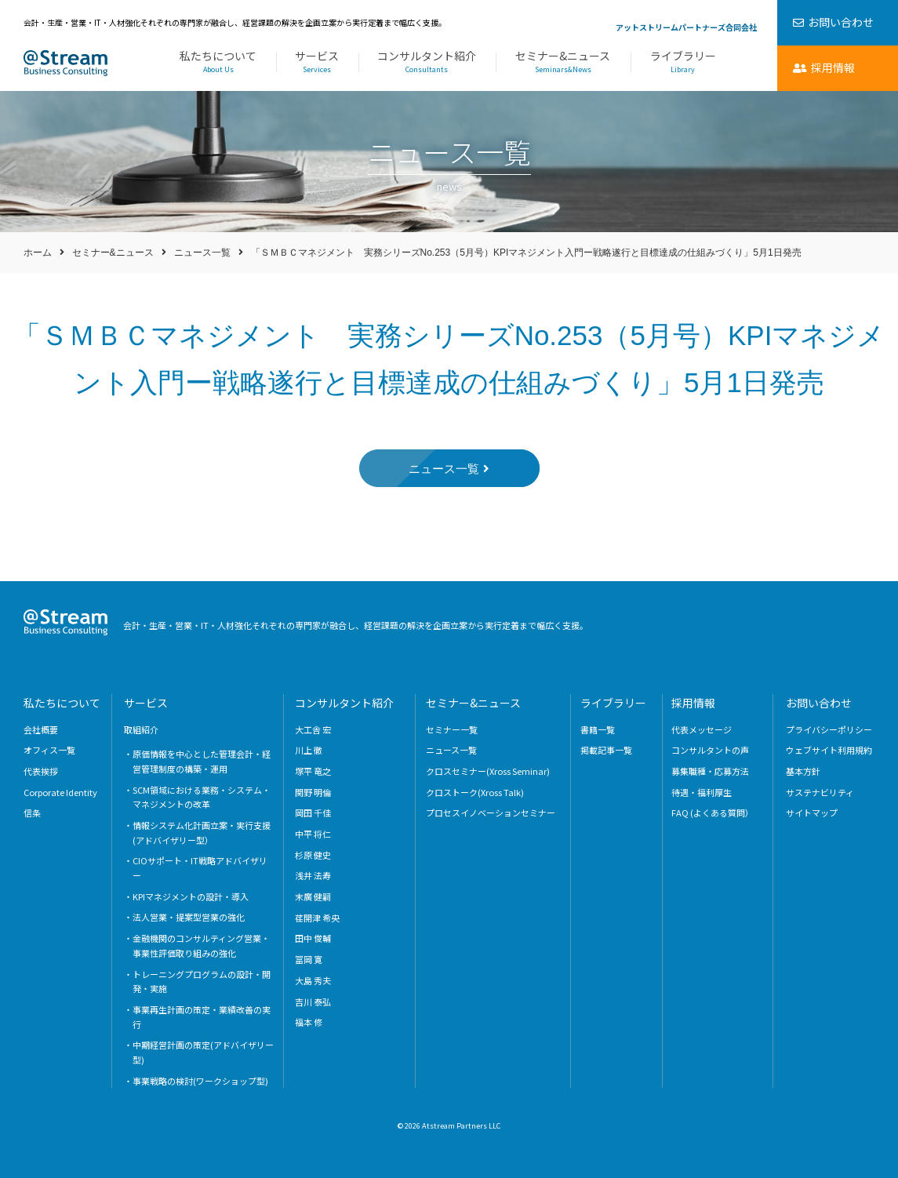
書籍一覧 (597, 729)
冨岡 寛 (308, 959)
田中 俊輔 (313, 938)
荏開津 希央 (317, 917)
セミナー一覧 (452, 729)
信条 (32, 812)
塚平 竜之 (313, 771)
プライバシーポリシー (829, 729)
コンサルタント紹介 (427, 62)
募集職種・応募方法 (710, 771)
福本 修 (308, 1022)
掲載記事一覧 (606, 750)
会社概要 (41, 729)
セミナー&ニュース (563, 62)
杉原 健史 (313, 855)
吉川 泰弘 (313, 1001)
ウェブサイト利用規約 (829, 750)
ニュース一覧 (202, 252)
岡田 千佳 (313, 812)
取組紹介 (141, 729)
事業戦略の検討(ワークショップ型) (200, 1080)
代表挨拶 (41, 771)
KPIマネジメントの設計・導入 (191, 896)
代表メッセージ (701, 729)
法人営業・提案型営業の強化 (189, 917)
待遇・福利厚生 (701, 792)
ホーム (38, 252)
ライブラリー (683, 62)
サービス (317, 62)
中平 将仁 (313, 833)
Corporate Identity (60, 792)
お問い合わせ (819, 703)
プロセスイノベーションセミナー (490, 812)
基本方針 (803, 771)
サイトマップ (812, 812)
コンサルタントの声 (710, 750)
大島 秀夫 (313, 980)
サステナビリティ (820, 792)
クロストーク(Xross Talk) (475, 792)
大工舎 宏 (313, 729)
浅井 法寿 (313, 875)
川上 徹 (308, 750)
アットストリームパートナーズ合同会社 (686, 27)
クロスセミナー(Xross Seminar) (488, 771)
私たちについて (218, 62)
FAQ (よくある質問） (712, 812)
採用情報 (693, 703)
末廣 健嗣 (313, 896)
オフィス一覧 (49, 750)
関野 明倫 (313, 792)
